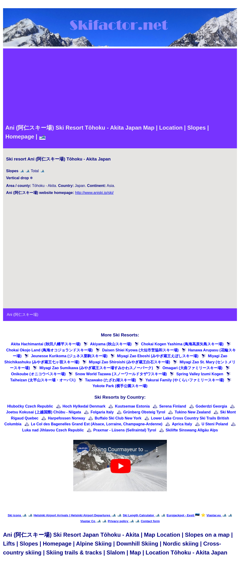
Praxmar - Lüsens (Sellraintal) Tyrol (124, 430)
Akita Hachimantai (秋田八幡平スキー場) (46, 344)
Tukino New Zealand (193, 412)
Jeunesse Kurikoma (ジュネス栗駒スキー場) (69, 356)
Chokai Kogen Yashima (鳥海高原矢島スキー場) (182, 344)
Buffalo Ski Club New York (118, 418)
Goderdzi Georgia (211, 406)
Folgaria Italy (102, 412)
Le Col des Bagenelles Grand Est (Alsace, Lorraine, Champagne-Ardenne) (96, 424)
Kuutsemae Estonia (132, 406)
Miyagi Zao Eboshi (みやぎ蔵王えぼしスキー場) (158, 356)
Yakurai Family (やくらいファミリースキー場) (185, 380)
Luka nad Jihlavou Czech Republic (53, 430)
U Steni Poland (215, 424)
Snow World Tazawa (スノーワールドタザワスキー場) (121, 374)
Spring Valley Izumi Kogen (199, 374)
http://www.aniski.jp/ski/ (94, 193)
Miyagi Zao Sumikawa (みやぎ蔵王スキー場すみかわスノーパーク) (96, 368)
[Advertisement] (120, 86)
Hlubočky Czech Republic (30, 406)
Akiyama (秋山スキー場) (110, 344)
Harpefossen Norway (66, 418)
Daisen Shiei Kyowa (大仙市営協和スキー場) (140, 350)
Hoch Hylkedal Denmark (84, 406)
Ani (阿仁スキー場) (22, 315)
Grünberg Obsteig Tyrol (144, 412)
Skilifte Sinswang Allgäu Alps (192, 430)
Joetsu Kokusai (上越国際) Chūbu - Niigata (43, 412)
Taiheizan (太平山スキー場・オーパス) (43, 380)
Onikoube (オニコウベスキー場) (38, 374)
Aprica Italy (182, 424)
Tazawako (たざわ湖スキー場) (110, 380)
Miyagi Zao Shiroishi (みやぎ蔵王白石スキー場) (129, 362)
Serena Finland (172, 406)
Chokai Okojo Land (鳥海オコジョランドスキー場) (49, 350)
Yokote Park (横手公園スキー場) (120, 386)
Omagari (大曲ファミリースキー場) (192, 368)
